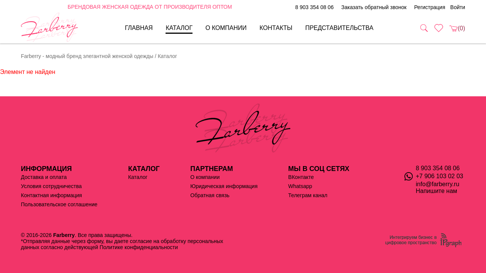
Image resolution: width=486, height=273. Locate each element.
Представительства (339, 28)
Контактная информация (51, 195)
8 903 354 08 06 (314, 7)
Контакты (276, 28)
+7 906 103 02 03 (439, 176)
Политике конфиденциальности (138, 247)
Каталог (179, 28)
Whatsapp (300, 186)
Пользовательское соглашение (59, 204)
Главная (139, 28)
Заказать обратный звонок (374, 7)
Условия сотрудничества (51, 186)
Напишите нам (436, 191)
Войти (457, 7)
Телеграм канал (307, 195)
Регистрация (429, 7)
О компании (226, 28)
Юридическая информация (223, 186)
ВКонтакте (301, 177)
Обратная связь (209, 195)
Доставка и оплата (44, 177)
